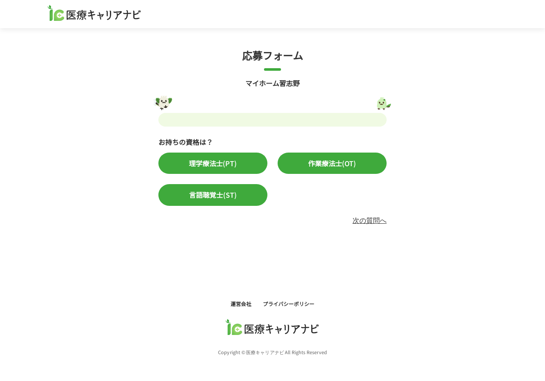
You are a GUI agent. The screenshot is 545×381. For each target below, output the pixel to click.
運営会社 (241, 303)
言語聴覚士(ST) (213, 195)
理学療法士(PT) (213, 163)
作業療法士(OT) (332, 163)
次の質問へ (370, 220)
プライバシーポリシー (288, 303)
